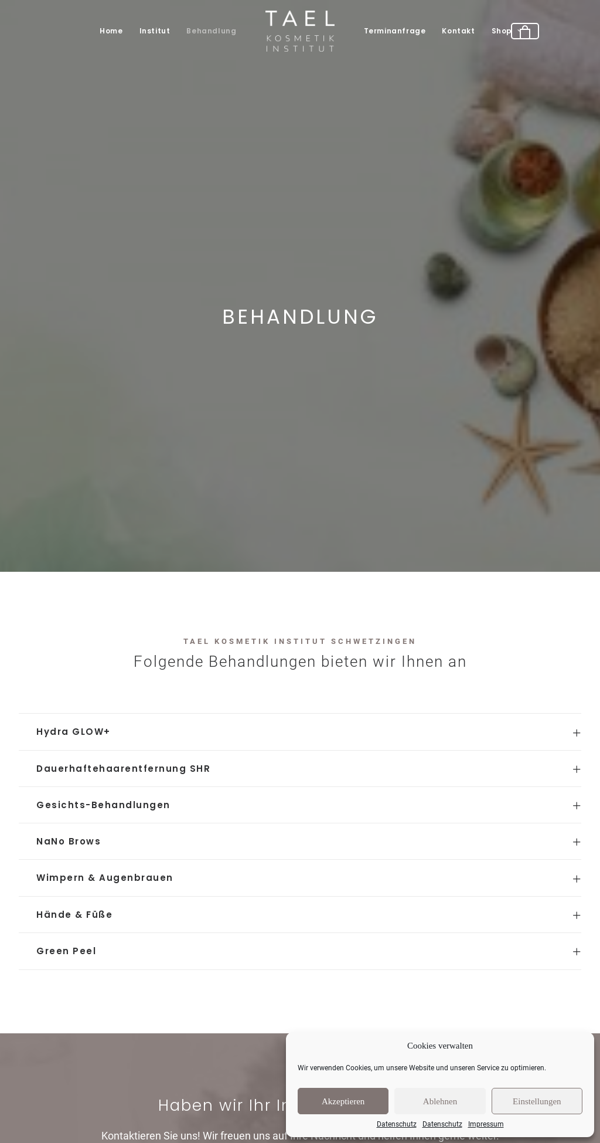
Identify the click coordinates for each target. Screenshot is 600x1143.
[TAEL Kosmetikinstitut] (299, 31)
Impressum (486, 1124)
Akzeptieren (343, 1101)
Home (111, 31)
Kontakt (458, 31)
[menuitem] (111, 31)
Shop (506, 31)
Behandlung (211, 31)
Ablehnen (440, 1101)
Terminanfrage (395, 31)
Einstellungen (537, 1101)
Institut (155, 31)
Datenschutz (397, 1124)
